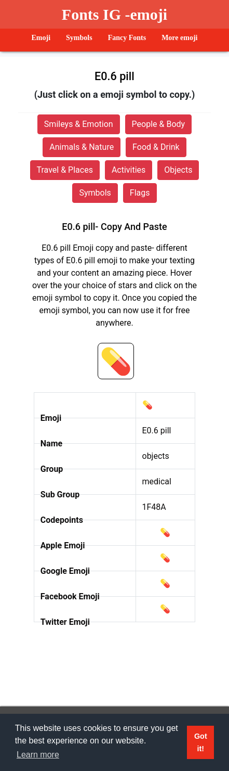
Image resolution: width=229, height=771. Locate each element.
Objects (178, 170)
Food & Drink (156, 147)
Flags (140, 193)
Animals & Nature (81, 147)
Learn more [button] (38, 754)
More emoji (179, 38)
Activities (128, 170)
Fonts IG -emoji (114, 14)
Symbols (79, 38)
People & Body (158, 124)
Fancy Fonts (127, 38)
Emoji (41, 38)
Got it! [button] (200, 742)
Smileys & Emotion (78, 124)
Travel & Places (65, 170)
